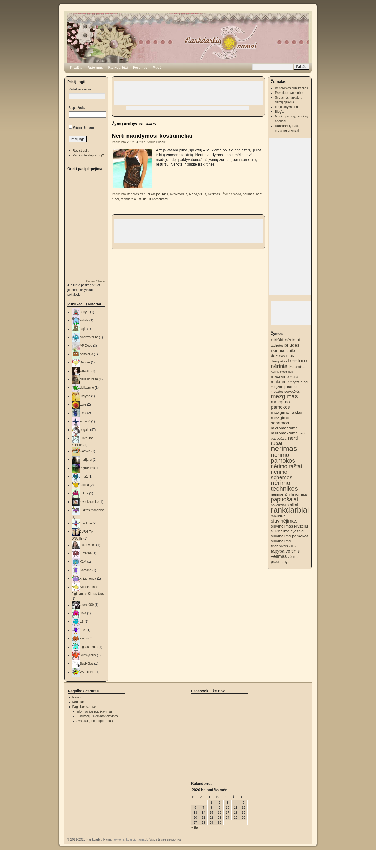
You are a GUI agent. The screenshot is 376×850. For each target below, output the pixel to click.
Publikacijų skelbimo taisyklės (97, 716)
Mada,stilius (197, 194)
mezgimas (284, 396)
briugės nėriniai (285, 347)
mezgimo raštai (286, 412)
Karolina (86, 570)
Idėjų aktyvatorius (174, 194)
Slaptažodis (77, 108)
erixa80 (85, 421)
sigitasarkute (89, 647)
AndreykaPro (89, 337)
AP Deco (86, 345)
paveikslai (278, 505)
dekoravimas (282, 355)
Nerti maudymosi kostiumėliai (152, 135)
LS (82, 621)
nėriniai (277, 494)
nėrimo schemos (281, 474)
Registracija (81, 150)
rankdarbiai (129, 199)
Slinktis (100, 281)
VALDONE (87, 672)
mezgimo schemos (280, 420)
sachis (84, 638)
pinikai (292, 505)
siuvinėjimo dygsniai (287, 531)
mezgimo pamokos (280, 404)
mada (237, 194)
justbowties (87, 545)
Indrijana (86, 460)
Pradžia (76, 67)
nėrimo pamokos (283, 457)
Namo (76, 697)
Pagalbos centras (84, 707)
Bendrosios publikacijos (143, 194)
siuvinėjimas (284, 521)
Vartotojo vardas (80, 89)
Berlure (85, 362)
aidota (84, 320)
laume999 (87, 605)
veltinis (292, 551)
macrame (280, 376)
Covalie (85, 371)
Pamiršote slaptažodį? (88, 155)
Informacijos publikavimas (94, 711)
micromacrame (284, 428)
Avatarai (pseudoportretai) (94, 721)
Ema (83, 413)
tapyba (277, 551)
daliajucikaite (89, 379)
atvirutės (277, 345)
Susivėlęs (86, 663)
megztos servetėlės (285, 391)
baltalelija (86, 354)
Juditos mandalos (92, 510)
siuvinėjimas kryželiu (289, 526)
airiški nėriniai (285, 339)
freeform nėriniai (289, 363)
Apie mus (95, 67)
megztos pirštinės (284, 387)
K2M (83, 562)
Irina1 (84, 476)
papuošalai (284, 499)
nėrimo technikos (284, 485)
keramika (297, 367)
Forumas (140, 67)
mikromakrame (284, 433)
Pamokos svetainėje (289, 93)
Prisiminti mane (83, 127)
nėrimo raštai (286, 466)
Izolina (84, 485)
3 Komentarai (158, 199)
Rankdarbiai (118, 67)
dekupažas (279, 361)
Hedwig (85, 451)
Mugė (157, 67)
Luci (83, 630)
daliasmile (87, 388)
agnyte (84, 312)
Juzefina (86, 553)
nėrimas (248, 194)
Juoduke (86, 523)
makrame (280, 381)
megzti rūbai (299, 382)
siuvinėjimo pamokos (290, 536)
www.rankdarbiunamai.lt (131, 839)
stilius (142, 199)
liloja (83, 613)
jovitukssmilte (89, 502)
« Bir (195, 827)
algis (83, 329)
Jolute (84, 493)
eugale (161, 142)
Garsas (90, 281)
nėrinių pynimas (295, 494)
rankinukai (278, 516)
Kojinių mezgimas (282, 371)
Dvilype (85, 396)
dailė (290, 350)
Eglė (83, 404)
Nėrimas (214, 194)
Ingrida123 (87, 468)
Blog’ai (279, 112)
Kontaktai (78, 702)
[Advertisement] (188, 93)
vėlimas (279, 556)
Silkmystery (88, 655)
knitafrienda (88, 578)
